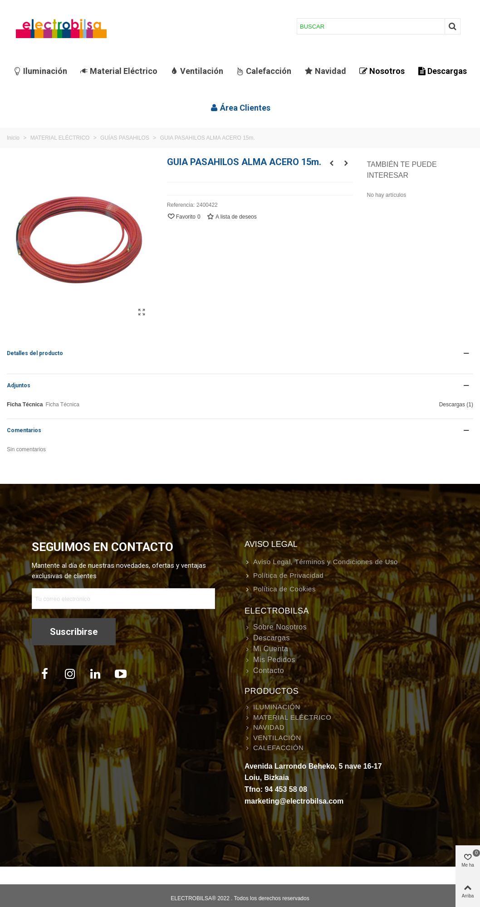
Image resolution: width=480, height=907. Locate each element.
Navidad (325, 71)
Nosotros (382, 71)
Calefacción (263, 71)
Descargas (442, 71)
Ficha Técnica (25, 404)
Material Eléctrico (118, 71)
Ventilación (196, 71)
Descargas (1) (456, 404)
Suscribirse (74, 631)
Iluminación (40, 71)
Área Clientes (240, 107)
